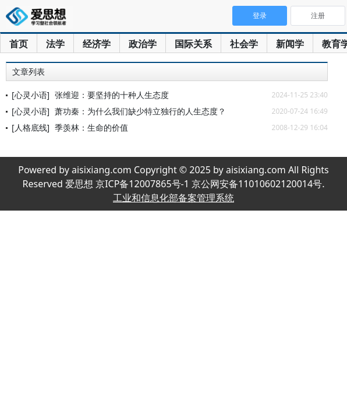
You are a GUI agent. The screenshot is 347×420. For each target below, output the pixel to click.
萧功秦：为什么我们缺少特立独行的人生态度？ (140, 111)
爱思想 (39, 17)
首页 (18, 43)
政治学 (143, 43)
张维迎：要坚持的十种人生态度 (112, 94)
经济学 (97, 43)
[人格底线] (30, 127)
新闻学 (290, 43)
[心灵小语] (30, 94)
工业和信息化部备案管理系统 (173, 197)
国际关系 (193, 43)
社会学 (244, 43)
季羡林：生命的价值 (91, 127)
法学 (55, 43)
